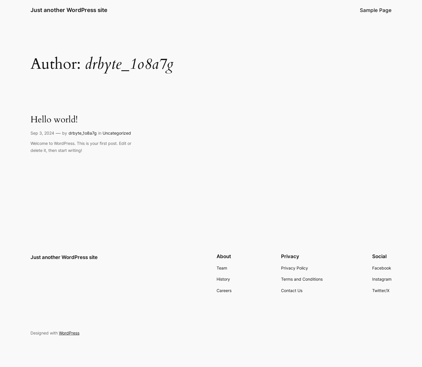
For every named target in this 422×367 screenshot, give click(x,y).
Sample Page (376, 10)
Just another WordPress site (68, 9)
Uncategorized (117, 133)
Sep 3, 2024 (42, 133)
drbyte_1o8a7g (83, 133)
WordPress (69, 332)
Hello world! (54, 120)
